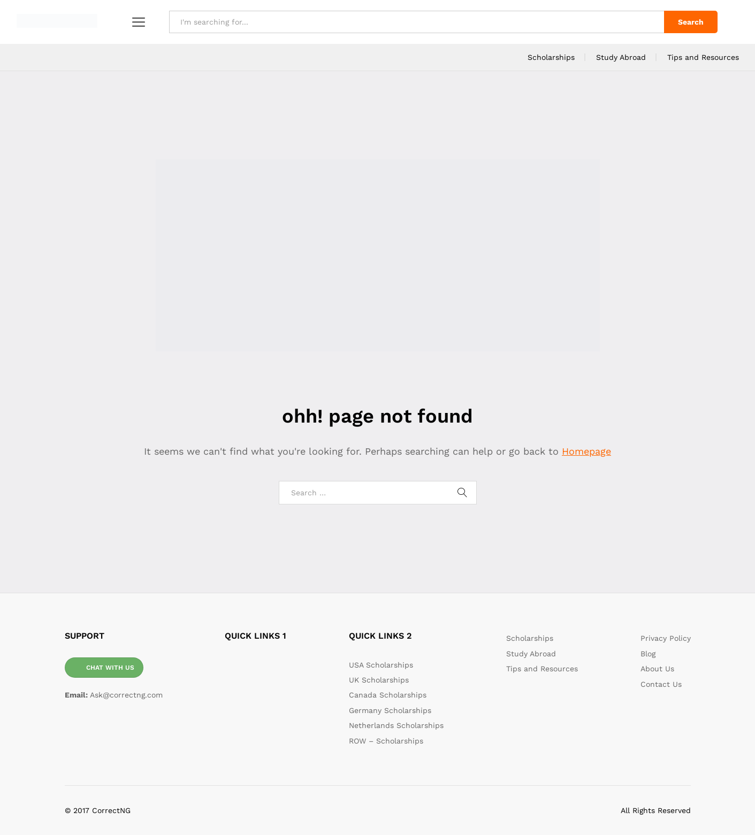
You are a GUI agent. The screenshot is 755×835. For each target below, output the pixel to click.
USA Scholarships (381, 665)
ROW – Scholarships (386, 741)
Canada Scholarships (387, 695)
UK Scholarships (379, 680)
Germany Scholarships (390, 710)
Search (691, 22)
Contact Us (661, 684)
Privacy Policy (665, 638)
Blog (647, 653)
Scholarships (551, 57)
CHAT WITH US (110, 667)
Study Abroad (621, 57)
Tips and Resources (703, 57)
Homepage (586, 451)
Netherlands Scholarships (396, 725)
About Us (657, 668)
